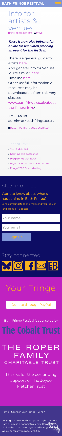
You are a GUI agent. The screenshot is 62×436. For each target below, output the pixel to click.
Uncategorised (39, 128)
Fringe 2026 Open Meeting (25, 168)
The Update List (19, 149)
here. (27, 78)
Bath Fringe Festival (23, 3)
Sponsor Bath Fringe (23, 411)
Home (5, 411)
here (23, 63)
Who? (41, 411)
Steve (39, 33)
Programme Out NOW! (23, 158)
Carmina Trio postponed (24, 153)
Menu (58, 3)
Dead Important (19, 128)
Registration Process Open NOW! (29, 163)
